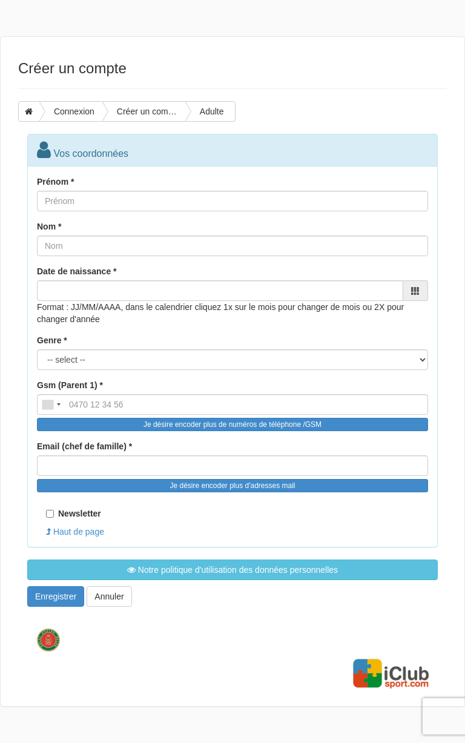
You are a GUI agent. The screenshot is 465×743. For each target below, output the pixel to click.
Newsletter (73, 513)
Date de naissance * (77, 271)
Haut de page (75, 532)
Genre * (52, 340)
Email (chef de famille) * (84, 446)
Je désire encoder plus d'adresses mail (232, 485)
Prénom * (55, 182)
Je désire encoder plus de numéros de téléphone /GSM (232, 424)
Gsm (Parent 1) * (70, 385)
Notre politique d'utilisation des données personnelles (232, 570)
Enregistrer (55, 596)
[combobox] (51, 404)
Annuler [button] (109, 596)
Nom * (49, 226)
